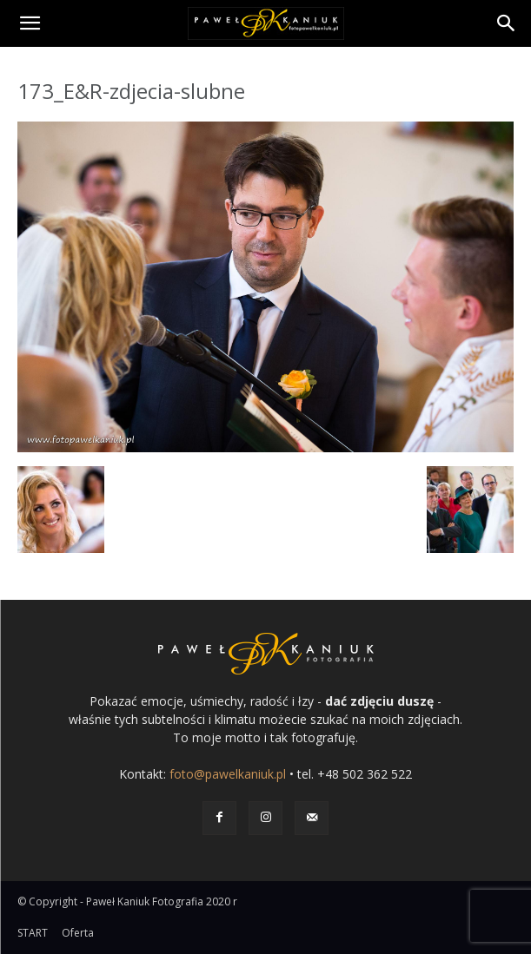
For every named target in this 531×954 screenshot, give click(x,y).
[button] (29, 23)
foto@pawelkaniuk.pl (227, 774)
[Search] (506, 23)
